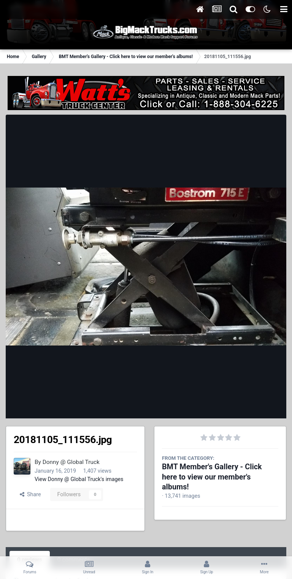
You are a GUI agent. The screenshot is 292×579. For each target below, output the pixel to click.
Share (30, 494)
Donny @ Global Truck (71, 462)
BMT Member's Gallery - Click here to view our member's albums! (212, 476)
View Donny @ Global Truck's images (79, 479)
